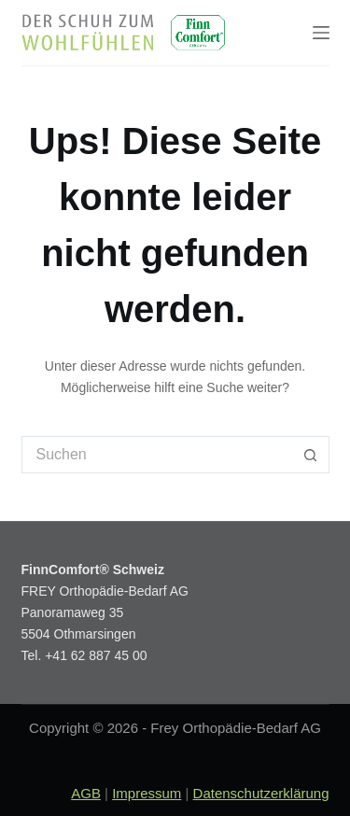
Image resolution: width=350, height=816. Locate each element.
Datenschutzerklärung (261, 793)
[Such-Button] (310, 454)
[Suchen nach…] (156, 454)
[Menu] (321, 32)
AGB (86, 793)
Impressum (146, 793)
